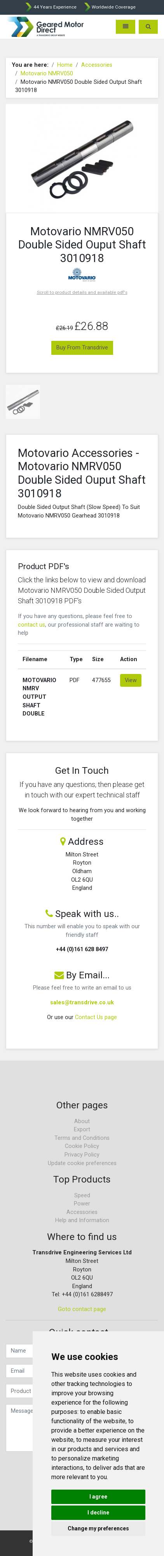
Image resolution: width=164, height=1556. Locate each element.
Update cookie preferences (82, 1163)
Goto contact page (82, 1309)
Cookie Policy (82, 1146)
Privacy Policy (82, 1154)
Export (82, 1129)
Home (65, 65)
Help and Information (82, 1220)
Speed (82, 1195)
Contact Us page (96, 1017)
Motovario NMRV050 (47, 73)
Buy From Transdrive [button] (82, 347)
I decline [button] (98, 1512)
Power (82, 1203)
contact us (31, 625)
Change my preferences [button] (98, 1528)
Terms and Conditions (82, 1138)
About (82, 1121)
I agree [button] (98, 1496)
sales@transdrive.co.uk (82, 1002)
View (131, 680)
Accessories (96, 65)
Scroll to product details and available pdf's (82, 292)
